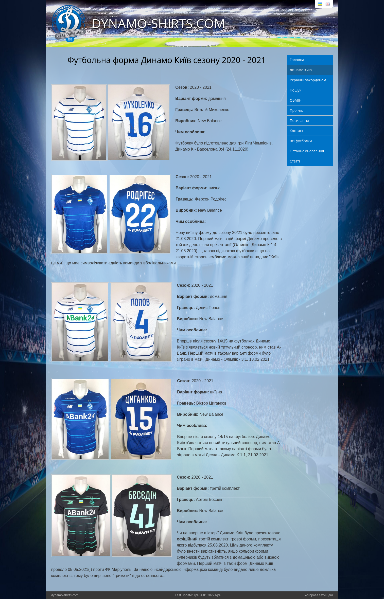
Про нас (296, 110)
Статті (295, 161)
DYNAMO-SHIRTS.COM (158, 23)
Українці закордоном (308, 80)
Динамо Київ (300, 69)
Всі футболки (301, 140)
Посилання (299, 120)
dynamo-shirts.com (65, 595)
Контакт (296, 130)
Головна (297, 59)
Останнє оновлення (307, 151)
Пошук (295, 90)
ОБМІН (295, 100)
